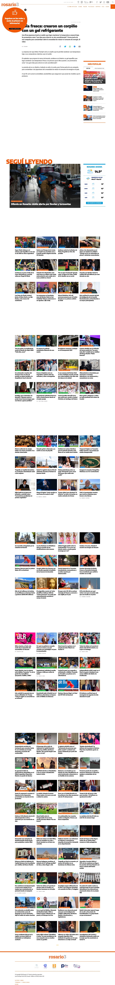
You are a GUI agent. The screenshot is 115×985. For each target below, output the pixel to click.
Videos (107, 6)
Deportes (98, 6)
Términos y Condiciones (22, 982)
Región (85, 6)
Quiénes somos (19, 980)
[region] (57, 15)
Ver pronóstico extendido (94, 203)
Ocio (103, 6)
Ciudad (80, 6)
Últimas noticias (72, 6)
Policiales (91, 6)
